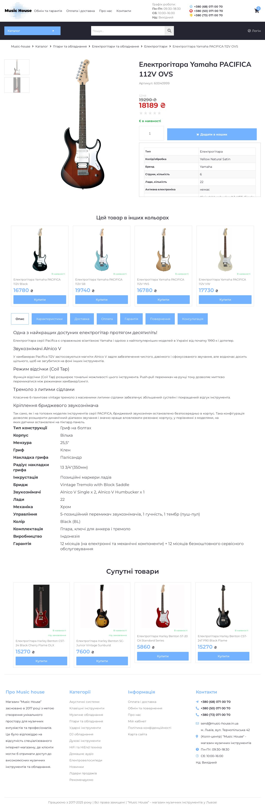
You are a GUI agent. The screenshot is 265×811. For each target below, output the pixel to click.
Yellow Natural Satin (215, 159)
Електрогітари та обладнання (115, 46)
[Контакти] (123, 11)
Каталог (41, 46)
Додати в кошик (213, 134)
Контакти (206, 692)
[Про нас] (105, 11)
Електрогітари (155, 46)
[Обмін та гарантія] (48, 11)
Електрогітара (211, 151)
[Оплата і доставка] (80, 11)
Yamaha (206, 167)
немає (205, 189)
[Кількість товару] (151, 133)
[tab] (20, 319)
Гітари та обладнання (70, 46)
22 (201, 182)
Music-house (20, 46)
